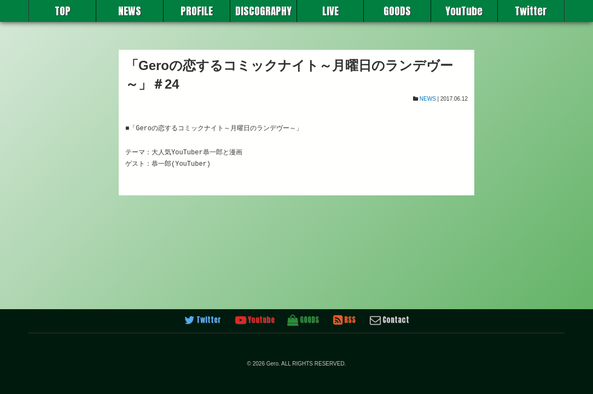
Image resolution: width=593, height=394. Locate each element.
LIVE (330, 11)
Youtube (255, 320)
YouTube (463, 11)
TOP (63, 11)
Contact (389, 320)
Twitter (531, 11)
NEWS (129, 11)
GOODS (397, 11)
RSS (344, 320)
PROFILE (197, 11)
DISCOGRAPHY (263, 11)
